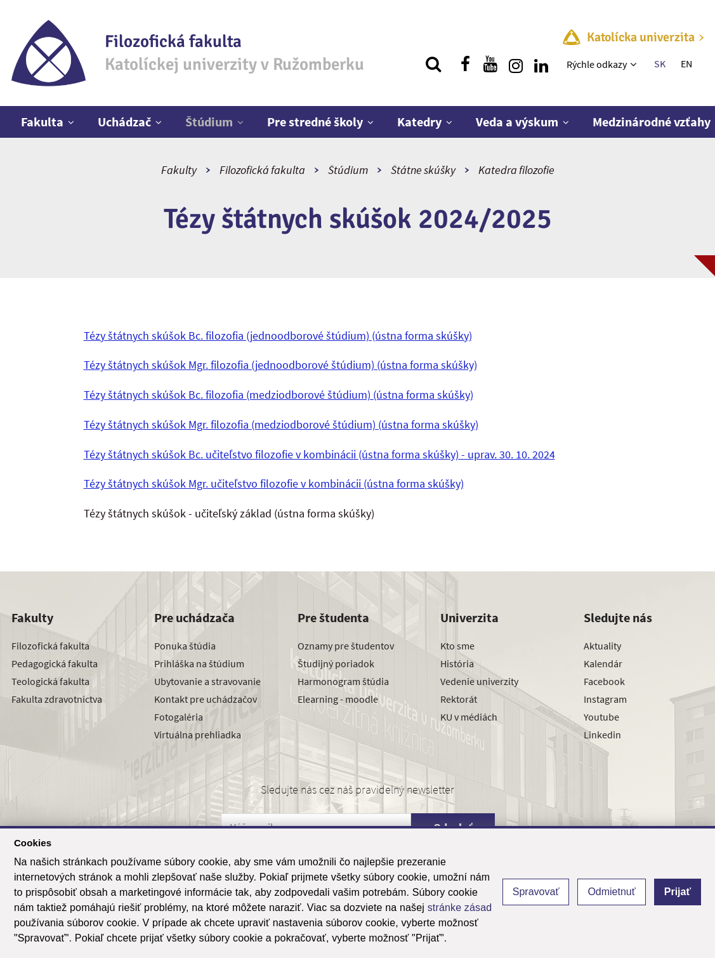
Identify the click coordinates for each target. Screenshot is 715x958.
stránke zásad (460, 907)
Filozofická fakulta (262, 170)
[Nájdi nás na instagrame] (515, 64)
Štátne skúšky (423, 170)
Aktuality (602, 645)
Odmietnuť (611, 891)
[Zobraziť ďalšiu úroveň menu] (635, 64)
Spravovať (536, 891)
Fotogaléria (178, 716)
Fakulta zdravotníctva (56, 699)
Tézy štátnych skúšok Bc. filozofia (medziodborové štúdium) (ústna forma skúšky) (278, 394)
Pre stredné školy (315, 122)
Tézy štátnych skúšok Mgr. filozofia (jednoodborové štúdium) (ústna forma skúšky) (280, 364)
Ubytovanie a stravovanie (207, 681)
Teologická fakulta (50, 681)
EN (686, 63)
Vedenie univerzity (479, 681)
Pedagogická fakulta (54, 663)
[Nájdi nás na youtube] (490, 64)
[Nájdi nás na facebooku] (465, 64)
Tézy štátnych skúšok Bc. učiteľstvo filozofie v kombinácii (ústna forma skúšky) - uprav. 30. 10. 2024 (319, 454)
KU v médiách (468, 716)
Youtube (601, 716)
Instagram (605, 699)
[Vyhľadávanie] (433, 64)
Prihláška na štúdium (199, 663)
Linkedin (602, 734)
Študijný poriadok (336, 663)
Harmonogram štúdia (343, 681)
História (457, 663)
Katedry (419, 122)
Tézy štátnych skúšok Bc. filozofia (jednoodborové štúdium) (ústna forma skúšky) (278, 335)
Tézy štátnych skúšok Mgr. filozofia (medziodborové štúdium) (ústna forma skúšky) (281, 424)
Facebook (604, 681)
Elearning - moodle (338, 699)
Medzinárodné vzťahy (652, 122)
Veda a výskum (517, 122)
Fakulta (42, 122)
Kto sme (457, 645)
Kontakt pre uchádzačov (205, 699)
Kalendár (603, 663)
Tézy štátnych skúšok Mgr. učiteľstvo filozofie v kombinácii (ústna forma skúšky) (274, 483)
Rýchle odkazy (597, 64)
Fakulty (179, 170)
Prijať (677, 891)
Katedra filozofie (516, 170)
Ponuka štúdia (185, 645)
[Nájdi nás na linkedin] (541, 64)
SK (660, 63)
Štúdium (209, 122)
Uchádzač (124, 122)
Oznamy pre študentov (346, 645)
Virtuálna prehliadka (197, 734)
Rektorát (458, 699)
